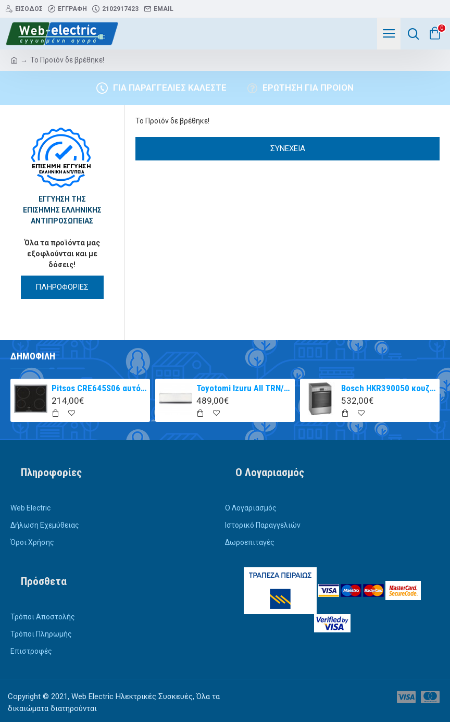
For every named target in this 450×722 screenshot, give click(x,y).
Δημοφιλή (32, 356)
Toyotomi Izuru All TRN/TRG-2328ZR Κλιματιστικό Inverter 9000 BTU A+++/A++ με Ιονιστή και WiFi (244, 388)
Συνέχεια (287, 148)
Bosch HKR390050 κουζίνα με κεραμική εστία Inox (388, 388)
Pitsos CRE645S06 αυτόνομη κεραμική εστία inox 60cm (99, 388)
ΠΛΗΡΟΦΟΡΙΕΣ (62, 287)
